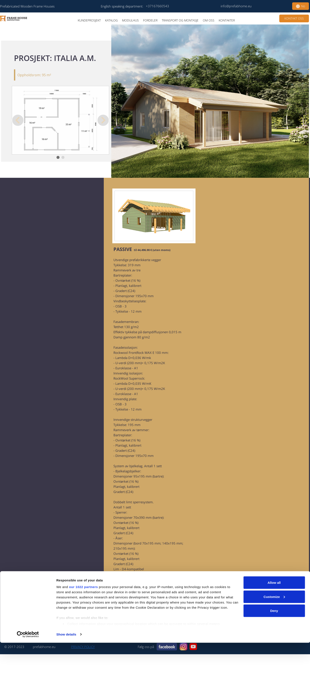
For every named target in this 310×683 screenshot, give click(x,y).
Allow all (274, 623)
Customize (274, 637)
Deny (274, 651)
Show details (66, 674)
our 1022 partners (83, 627)
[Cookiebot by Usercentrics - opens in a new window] (28, 674)
